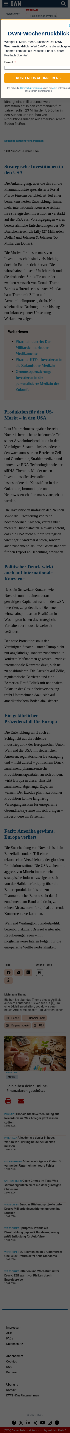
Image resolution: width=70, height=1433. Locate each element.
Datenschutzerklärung (31, 88)
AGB (54, 88)
